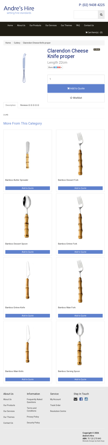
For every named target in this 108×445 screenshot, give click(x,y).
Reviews (29, 105)
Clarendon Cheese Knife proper (37, 43)
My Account (55, 399)
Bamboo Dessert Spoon (16, 244)
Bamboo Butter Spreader (16, 180)
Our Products (35, 25)
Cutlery (17, 43)
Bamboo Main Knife (14, 371)
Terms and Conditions (31, 409)
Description (11, 105)
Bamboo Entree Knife (15, 307)
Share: (55, 67)
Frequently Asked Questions (34, 400)
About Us (21, 25)
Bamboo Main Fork (67, 307)
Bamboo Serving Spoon (69, 371)
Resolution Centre (58, 411)
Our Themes (66, 25)
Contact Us (89, 25)
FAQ (78, 25)
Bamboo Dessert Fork (68, 180)
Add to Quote (76, 88)
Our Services (51, 25)
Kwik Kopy (100, 441)
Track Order (55, 405)
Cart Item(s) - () (94, 32)
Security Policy (33, 423)
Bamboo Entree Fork (67, 244)
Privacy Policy (33, 417)
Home (10, 25)
